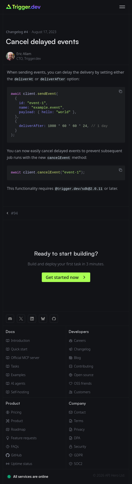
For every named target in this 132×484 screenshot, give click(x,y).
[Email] (77, 412)
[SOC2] (77, 463)
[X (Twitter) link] (21, 319)
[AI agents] (22, 383)
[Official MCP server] (22, 357)
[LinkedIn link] (32, 319)
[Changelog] (81, 349)
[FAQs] (21, 446)
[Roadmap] (21, 429)
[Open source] (81, 375)
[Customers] (81, 392)
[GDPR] (77, 455)
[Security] (77, 446)
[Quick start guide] (22, 349)
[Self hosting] (22, 392)
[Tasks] (22, 366)
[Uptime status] (21, 463)
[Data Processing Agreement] (77, 438)
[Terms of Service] (77, 420)
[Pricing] (21, 412)
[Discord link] (10, 319)
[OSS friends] (81, 383)
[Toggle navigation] (122, 7)
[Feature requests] (21, 438)
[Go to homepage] (23, 7)
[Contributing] (81, 366)
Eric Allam (23, 53)
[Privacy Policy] (77, 429)
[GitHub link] (54, 319)
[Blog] (81, 357)
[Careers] (81, 340)
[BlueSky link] (43, 319)
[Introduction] (22, 340)
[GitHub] (21, 455)
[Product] (21, 420)
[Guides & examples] (22, 375)
